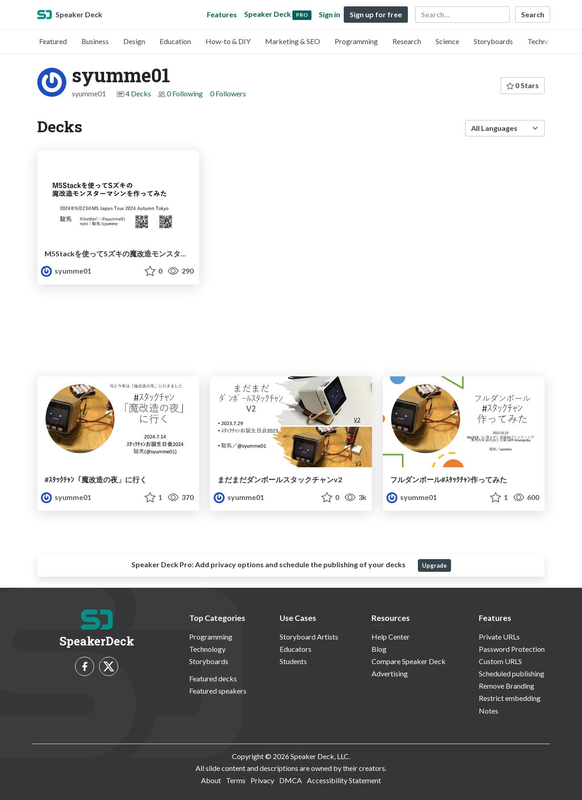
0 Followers (228, 93)
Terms (236, 780)
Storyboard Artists (309, 636)
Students (293, 661)
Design (134, 41)
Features (222, 14)
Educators (295, 649)
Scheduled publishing (511, 673)
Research (406, 41)
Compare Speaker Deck (408, 661)
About (211, 780)
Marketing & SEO (292, 41)
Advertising (389, 673)
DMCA (290, 780)
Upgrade (434, 565)
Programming (356, 41)
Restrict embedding (510, 698)
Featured (53, 41)
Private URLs (499, 636)
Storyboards (493, 41)
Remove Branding (506, 685)
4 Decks (138, 93)
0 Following (185, 93)
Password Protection (512, 649)
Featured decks (213, 678)
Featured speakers (217, 690)
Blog (378, 649)
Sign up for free (376, 14)
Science (447, 41)
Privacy (262, 780)
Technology (545, 41)
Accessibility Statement (344, 780)
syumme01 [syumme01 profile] (66, 270)
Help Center (390, 636)
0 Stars (523, 85)
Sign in (329, 14)
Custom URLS (500, 661)
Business (95, 41)
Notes (488, 710)
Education (175, 41)
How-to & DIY (228, 41)
